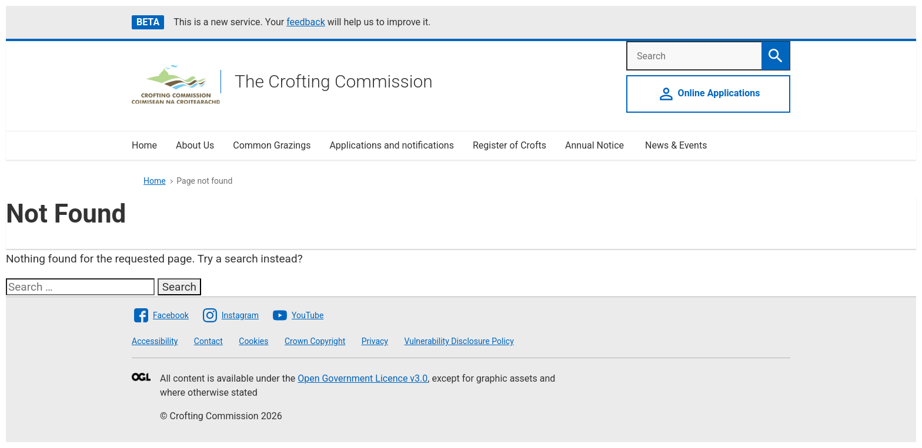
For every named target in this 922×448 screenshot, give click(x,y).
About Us (195, 145)
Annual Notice (595, 145)
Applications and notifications (391, 145)
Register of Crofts (509, 145)
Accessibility (155, 341)
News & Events (676, 145)
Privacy (375, 341)
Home (144, 145)
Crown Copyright (315, 341)
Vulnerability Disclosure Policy (458, 341)
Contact (208, 341)
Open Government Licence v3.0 (362, 378)
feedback (305, 22)
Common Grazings (271, 145)
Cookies (253, 341)
